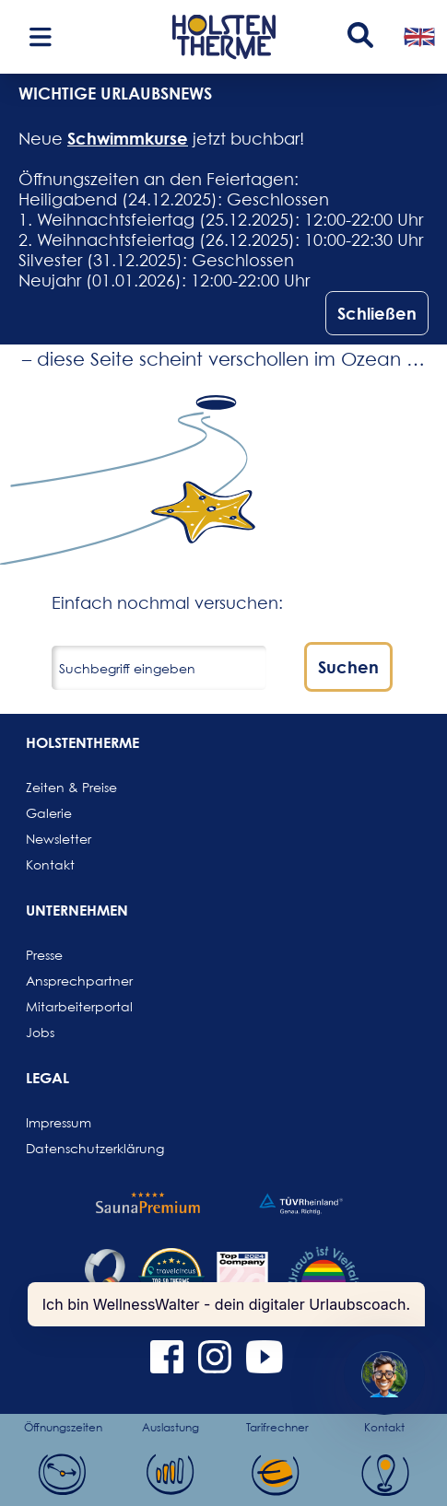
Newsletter (58, 838)
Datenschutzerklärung (70, 1148)
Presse (44, 955)
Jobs (40, 1032)
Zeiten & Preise (70, 787)
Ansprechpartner (70, 980)
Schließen (377, 313)
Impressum (58, 1122)
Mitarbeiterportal (70, 1006)
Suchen (348, 667)
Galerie (49, 813)
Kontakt (50, 864)
